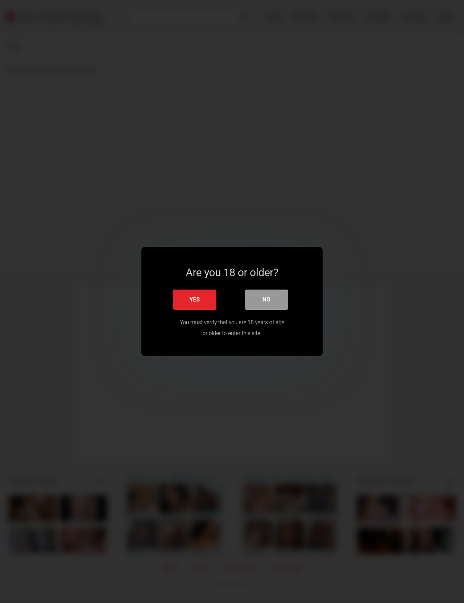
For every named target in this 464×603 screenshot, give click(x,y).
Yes (195, 299)
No (266, 299)
